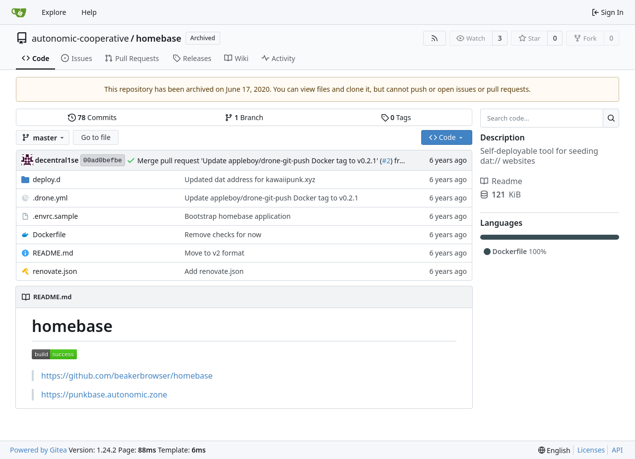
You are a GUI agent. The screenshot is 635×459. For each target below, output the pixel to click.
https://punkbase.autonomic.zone (104, 394)
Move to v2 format (215, 253)
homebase (159, 38)
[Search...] (611, 118)
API (617, 450)
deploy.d (47, 179)
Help (89, 12)
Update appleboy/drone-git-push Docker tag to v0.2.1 (271, 197)
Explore (54, 12)
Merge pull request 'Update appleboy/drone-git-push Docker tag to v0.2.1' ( (259, 160)
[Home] (19, 12)
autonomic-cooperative (80, 38)
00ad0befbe (102, 160)
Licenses (591, 450)
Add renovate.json (214, 271)
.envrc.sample (55, 216)
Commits (92, 117)
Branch (244, 117)
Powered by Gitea (38, 450)
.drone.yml (50, 197)
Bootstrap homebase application (238, 216)
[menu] (554, 450)
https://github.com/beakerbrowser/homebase (126, 375)
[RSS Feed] (434, 38)
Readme (501, 181)
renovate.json (55, 271)
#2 (386, 160)
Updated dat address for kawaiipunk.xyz (250, 179)
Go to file (95, 137)
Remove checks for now (223, 234)
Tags (396, 117)
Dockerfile (49, 234)
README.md (53, 253)
